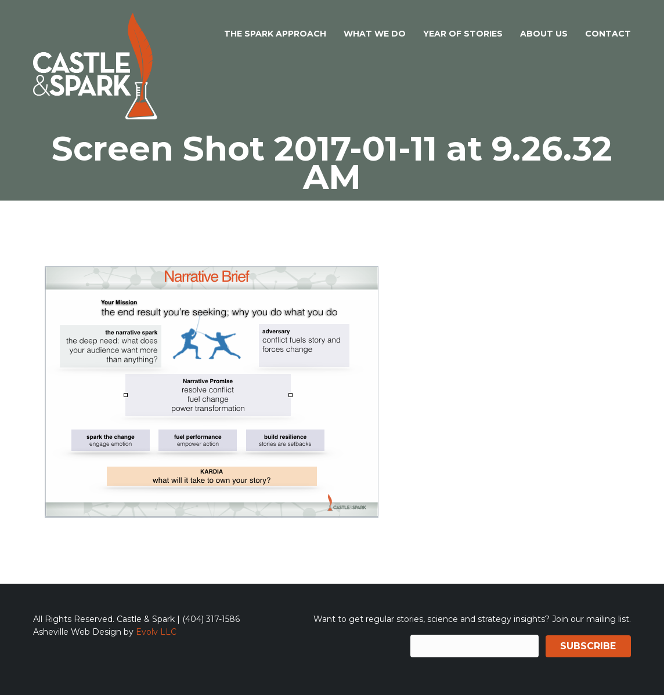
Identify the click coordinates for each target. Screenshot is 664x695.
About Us (544, 33)
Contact (608, 33)
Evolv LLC (156, 632)
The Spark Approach (275, 33)
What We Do (375, 33)
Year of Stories (463, 33)
